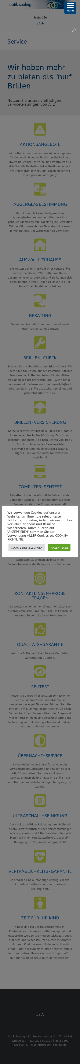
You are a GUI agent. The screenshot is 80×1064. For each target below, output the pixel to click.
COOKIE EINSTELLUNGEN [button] (27, 547)
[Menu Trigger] (70, 8)
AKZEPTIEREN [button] (59, 547)
